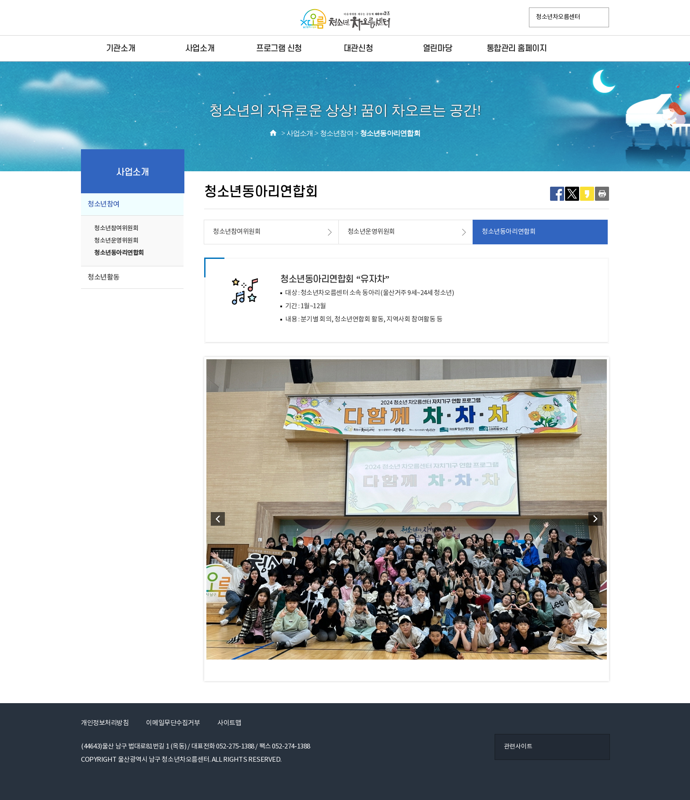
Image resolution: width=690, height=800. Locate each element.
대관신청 (358, 48)
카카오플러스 (127, 18)
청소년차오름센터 (558, 17)
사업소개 (199, 48)
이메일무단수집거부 (173, 723)
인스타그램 (109, 18)
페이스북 (90, 18)
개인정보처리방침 (104, 723)
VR (146, 18)
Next (595, 519)
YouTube (164, 18)
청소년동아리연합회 (119, 253)
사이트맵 (229, 723)
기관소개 (120, 48)
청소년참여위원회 (116, 228)
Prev (218, 519)
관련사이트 (518, 746)
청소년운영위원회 (116, 240)
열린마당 (437, 48)
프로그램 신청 (279, 48)
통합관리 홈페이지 (517, 48)
